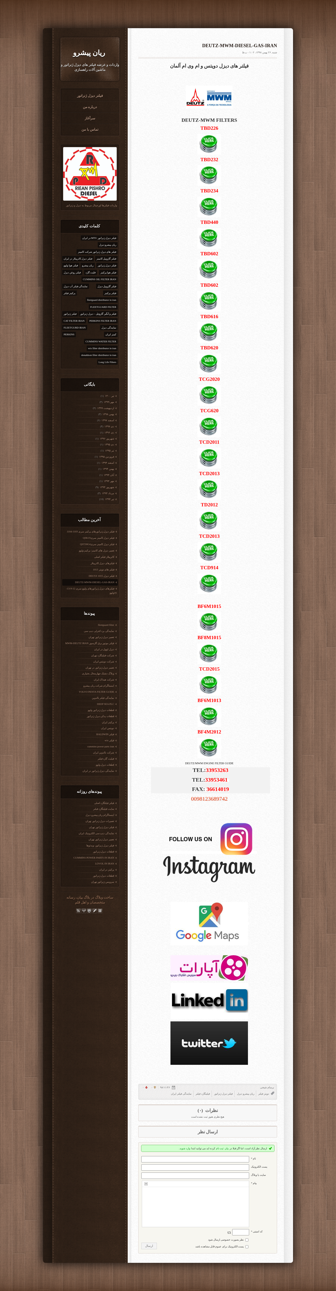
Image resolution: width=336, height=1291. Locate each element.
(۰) (200, 1110)
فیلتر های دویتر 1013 (103, 569)
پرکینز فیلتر (69, 293)
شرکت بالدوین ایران (103, 752)
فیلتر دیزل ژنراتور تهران (101, 827)
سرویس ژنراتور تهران (102, 881)
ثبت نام (220, 1148)
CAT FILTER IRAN (74, 320)
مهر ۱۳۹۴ (108, 481)
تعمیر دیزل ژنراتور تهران (101, 637)
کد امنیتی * (257, 1231)
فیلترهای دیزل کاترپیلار (103, 563)
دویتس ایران (107, 728)
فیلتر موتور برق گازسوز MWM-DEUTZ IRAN (89, 643)
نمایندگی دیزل (108, 327)
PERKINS (69, 334)
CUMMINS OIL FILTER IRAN (99, 279)
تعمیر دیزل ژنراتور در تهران (99, 667)
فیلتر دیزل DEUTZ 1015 (101, 575)
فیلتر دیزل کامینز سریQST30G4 (97, 544)
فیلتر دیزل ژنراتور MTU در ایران (99, 238)
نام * (253, 1158)
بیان (80, 897)
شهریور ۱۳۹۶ (106, 438)
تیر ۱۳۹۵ (109, 450)
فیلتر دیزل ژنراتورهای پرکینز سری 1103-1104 (90, 531)
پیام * (254, 1183)
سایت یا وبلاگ (258, 1174)
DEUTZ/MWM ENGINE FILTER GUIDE (209, 763)
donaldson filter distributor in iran (98, 355)
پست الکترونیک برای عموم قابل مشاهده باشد (219, 1246)
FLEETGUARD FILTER (103, 307)
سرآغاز (90, 118)
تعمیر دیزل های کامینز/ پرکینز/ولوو (96, 550)
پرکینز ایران (108, 722)
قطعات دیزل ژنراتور (103, 851)
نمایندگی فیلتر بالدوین (103, 697)
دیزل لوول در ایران (104, 649)
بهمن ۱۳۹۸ (108, 414)
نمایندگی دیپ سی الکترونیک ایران (96, 833)
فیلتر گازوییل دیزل (106, 286)
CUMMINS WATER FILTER (100, 341)
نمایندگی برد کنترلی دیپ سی (99, 631)
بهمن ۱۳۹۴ (108, 468)
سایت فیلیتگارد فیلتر (103, 808)
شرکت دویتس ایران (103, 661)
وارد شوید (185, 1148)
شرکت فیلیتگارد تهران (102, 655)
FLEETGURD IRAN (75, 327)
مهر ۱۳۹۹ (108, 402)
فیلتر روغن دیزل (72, 272)
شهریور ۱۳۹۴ (106, 487)
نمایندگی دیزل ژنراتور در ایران (98, 770)
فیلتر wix (109, 740)
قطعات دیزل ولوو (105, 764)
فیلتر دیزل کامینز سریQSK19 (98, 537)
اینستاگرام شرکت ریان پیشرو (98, 685)
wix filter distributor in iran (102, 348)
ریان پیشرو (89, 53)
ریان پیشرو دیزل (107, 244)
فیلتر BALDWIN (105, 734)
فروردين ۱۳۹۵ (106, 456)
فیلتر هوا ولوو (71, 265)
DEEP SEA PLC (105, 704)
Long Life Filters (107, 362)
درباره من (90, 107)
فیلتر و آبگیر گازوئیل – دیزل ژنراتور (98, 313)
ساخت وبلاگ (104, 897)
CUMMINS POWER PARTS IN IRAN (93, 857)
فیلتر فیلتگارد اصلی (104, 803)
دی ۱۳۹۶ (109, 432)
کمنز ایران (110, 334)
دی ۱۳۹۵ (109, 444)
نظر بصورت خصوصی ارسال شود (226, 1239)
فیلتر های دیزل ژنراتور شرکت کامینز (97, 251)
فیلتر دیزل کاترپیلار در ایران (78, 258)
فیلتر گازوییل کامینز (106, 258)
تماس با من (89, 129)
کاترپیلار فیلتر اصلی (104, 556)
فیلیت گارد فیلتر (106, 758)
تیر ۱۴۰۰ (109, 395)
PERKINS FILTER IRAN (102, 320)
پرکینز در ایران (106, 869)
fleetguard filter (106, 624)
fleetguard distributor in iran (101, 299)
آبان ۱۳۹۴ (108, 475)
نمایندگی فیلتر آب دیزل (76, 286)
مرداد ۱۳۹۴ (107, 493)
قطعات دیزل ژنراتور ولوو (101, 710)
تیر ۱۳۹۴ (109, 499)
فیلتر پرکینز (110, 293)
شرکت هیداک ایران (104, 679)
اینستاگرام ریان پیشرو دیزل (99, 815)
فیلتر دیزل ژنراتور (90, 96)
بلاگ (87, 897)
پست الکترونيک (259, 1166)
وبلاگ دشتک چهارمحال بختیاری (98, 673)
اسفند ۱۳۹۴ (107, 462)
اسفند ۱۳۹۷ (107, 420)
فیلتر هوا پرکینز (108, 272)
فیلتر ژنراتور (70, 313)
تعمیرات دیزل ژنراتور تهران (99, 821)
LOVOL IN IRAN (104, 863)
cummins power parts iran (100, 746)
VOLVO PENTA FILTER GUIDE (96, 691)
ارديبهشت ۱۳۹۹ (105, 408)
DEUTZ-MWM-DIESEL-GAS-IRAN (94, 582)
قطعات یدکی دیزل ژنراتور (100, 716)
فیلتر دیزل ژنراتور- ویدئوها (100, 845)
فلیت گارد (90, 272)
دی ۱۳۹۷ (109, 426)
